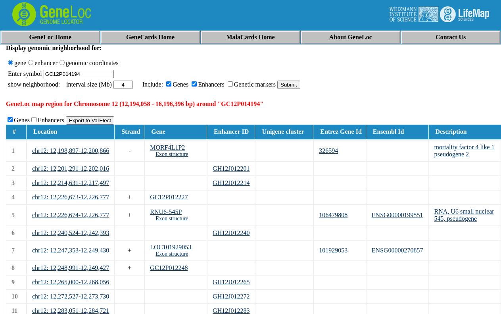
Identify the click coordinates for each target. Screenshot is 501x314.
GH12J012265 (231, 282)
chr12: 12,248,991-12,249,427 (70, 267)
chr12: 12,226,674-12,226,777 (70, 215)
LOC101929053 (170, 247)
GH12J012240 (231, 232)
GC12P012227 (169, 197)
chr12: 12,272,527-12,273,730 (70, 296)
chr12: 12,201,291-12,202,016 (70, 168)
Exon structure (171, 154)
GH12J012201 (231, 168)
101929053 (333, 250)
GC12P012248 (169, 267)
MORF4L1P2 (167, 147)
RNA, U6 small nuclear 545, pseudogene (464, 215)
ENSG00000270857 (397, 250)
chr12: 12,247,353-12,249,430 (70, 250)
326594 (328, 150)
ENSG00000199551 (397, 215)
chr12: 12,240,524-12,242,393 (70, 232)
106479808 (333, 215)
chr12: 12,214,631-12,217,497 (70, 182)
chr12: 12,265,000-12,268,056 (70, 282)
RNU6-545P (166, 211)
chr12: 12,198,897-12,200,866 (70, 150)
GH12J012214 (231, 182)
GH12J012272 (231, 296)
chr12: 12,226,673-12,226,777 (70, 197)
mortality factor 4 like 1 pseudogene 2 (464, 151)
